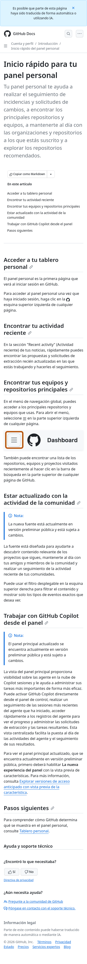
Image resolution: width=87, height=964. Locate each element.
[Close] (73, 7)
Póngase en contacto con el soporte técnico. (39, 908)
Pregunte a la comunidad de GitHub (33, 901)
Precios (23, 946)
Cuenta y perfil (22, 43)
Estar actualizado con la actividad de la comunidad (42, 499)
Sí (11, 872)
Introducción (48, 43)
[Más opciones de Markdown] (51, 174)
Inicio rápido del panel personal (35, 48)
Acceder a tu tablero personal (31, 263)
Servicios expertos (46, 946)
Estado (9, 946)
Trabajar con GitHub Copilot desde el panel (41, 619)
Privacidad (63, 942)
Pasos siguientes (29, 808)
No (29, 872)
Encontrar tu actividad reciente (34, 329)
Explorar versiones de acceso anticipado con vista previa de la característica (37, 787)
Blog (67, 946)
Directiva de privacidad (18, 880)
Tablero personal (34, 831)
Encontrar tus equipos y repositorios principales (38, 385)
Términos (44, 942)
